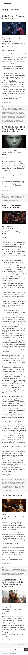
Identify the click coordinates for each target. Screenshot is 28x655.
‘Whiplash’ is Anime (12, 495)
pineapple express (16, 484)
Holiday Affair (11, 457)
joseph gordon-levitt (13, 483)
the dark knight (12, 120)
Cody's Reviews (5, 196)
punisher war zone (6, 116)
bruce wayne (15, 112)
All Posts (20, 106)
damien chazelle (19, 570)
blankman (4, 112)
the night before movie (19, 487)
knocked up (4, 484)
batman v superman (12, 109)
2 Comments (19, 574)
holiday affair (22, 482)
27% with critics (14, 61)
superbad (19, 486)
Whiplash (5, 515)
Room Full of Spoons (9, 197)
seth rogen (8, 486)
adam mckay (13, 480)
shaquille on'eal (13, 116)
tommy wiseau (5, 200)
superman (4, 117)
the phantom (18, 120)
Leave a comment (19, 121)
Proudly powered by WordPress (9, 653)
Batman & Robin (8, 86)
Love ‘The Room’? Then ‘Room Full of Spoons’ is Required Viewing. (13, 129)
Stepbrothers (5, 342)
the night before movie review (8, 489)
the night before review (20, 489)
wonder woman (9, 121)
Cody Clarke (13, 106)
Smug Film (6, 3)
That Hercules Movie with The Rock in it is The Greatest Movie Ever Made (12, 583)
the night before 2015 (9, 487)
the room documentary (19, 198)
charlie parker (21, 569)
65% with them (19, 68)
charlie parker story (6, 570)
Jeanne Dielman (15, 538)
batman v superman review (13, 111)
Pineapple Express (17, 342)
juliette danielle (19, 196)
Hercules (4, 606)
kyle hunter (9, 484)
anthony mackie (20, 480)
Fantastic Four (12, 80)
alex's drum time (14, 569)
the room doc (11, 198)
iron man (6, 115)
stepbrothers (14, 486)
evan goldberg (17, 482)
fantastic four (15, 113)
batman (9, 108)
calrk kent (21, 112)
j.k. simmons (7, 572)
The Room (18, 184)
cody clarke (13, 196)
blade (21, 111)
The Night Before (7, 226)
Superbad (16, 399)
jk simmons (13, 572)
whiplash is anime (9, 573)
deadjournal (9, 113)
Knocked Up (17, 341)
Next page (26, 649)
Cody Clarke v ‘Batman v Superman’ (13, 17)
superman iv (13, 119)
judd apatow (20, 483)
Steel (6, 84)
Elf (16, 453)
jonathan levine (5, 483)
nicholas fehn (20, 115)
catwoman (4, 113)
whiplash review (11, 574)
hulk (3, 115)
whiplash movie (16, 573)
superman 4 (9, 117)
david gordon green (9, 482)
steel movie (22, 116)
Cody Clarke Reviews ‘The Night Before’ (12, 206)
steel (18, 116)
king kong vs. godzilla (13, 115)
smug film (18, 572)
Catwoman (19, 75)
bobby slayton (9, 112)
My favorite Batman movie (12, 57)
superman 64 (8, 119)
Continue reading (7, 102)
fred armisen (21, 113)
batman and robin (15, 108)
